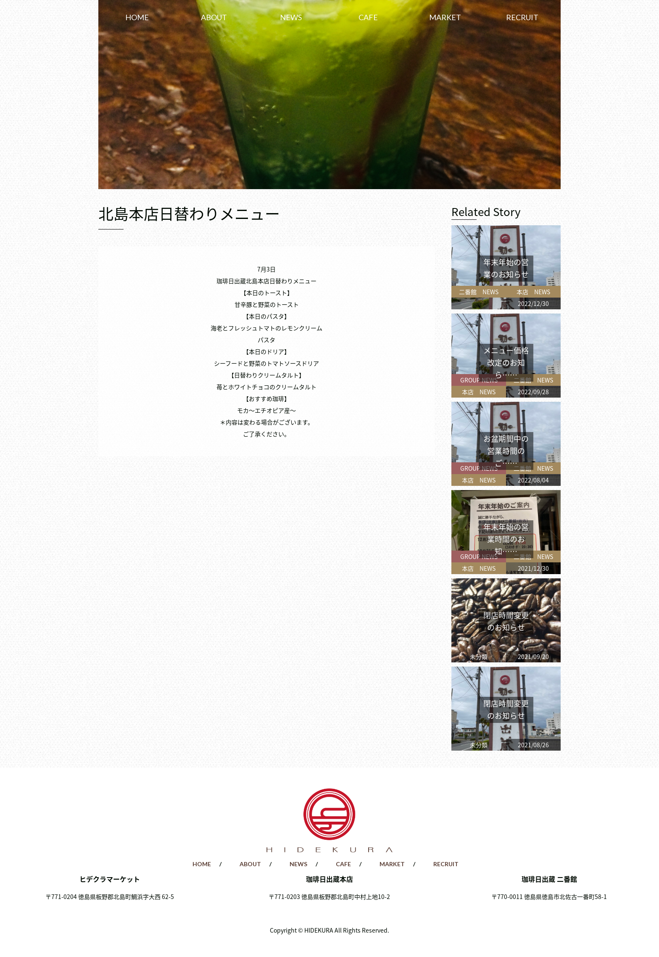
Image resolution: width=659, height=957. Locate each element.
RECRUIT (522, 17)
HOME (137, 17)
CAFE (368, 17)
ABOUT (214, 17)
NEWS (291, 17)
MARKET (445, 17)
